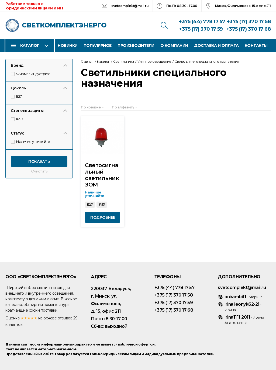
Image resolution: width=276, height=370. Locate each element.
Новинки (68, 45)
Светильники (123, 61)
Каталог (29, 45)
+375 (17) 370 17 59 (201, 29)
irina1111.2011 (244, 320)
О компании (174, 45)
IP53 (17, 119)
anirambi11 (244, 296)
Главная (87, 61)
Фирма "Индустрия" (31, 74)
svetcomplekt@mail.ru (130, 6)
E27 (16, 96)
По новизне (91, 107)
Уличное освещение (154, 61)
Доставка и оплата (216, 45)
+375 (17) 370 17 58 (249, 21)
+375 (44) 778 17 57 (202, 21)
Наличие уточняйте (31, 141)
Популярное (98, 45)
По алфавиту (123, 107)
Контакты (256, 45)
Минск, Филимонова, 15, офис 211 (243, 6)
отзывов (65, 318)
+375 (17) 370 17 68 (248, 29)
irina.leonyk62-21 (243, 307)
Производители (136, 45)
